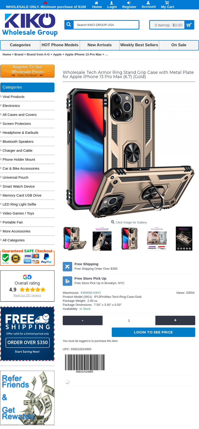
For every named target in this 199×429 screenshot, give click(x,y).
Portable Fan (13, 222)
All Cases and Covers (20, 115)
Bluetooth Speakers (18, 141)
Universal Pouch (15, 177)
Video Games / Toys (18, 213)
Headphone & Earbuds (20, 132)
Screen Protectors (17, 124)
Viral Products (14, 97)
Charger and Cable (18, 150)
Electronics (11, 106)
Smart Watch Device (19, 186)
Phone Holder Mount (19, 159)
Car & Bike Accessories (21, 168)
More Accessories (16, 231)
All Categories (14, 240)
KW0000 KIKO (91, 292)
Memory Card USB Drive (22, 195)
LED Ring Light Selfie (19, 204)
